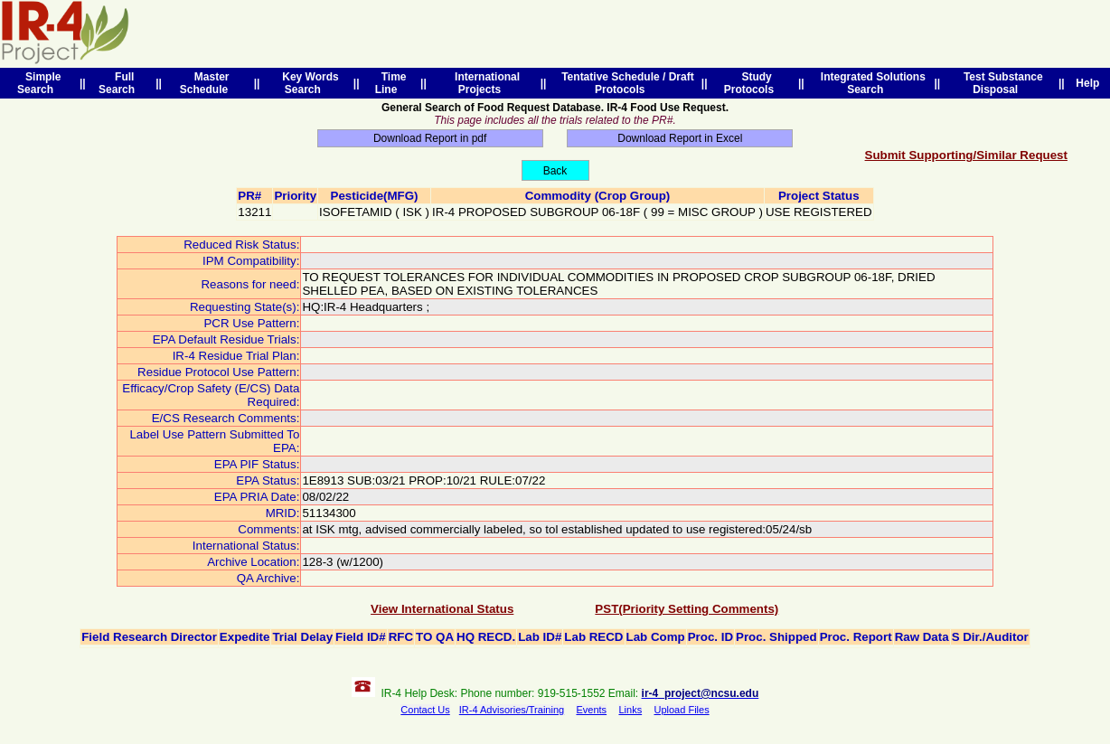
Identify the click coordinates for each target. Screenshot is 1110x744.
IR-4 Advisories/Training (511, 709)
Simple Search (39, 83)
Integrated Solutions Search (870, 83)
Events (591, 709)
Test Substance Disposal (999, 83)
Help (1087, 83)
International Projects (484, 83)
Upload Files (682, 709)
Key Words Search (308, 83)
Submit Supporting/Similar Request (966, 155)
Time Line (391, 83)
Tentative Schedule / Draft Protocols (625, 83)
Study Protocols (752, 83)
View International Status (442, 609)
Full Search (120, 83)
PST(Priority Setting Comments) (686, 609)
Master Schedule (207, 83)
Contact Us (424, 709)
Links (630, 709)
